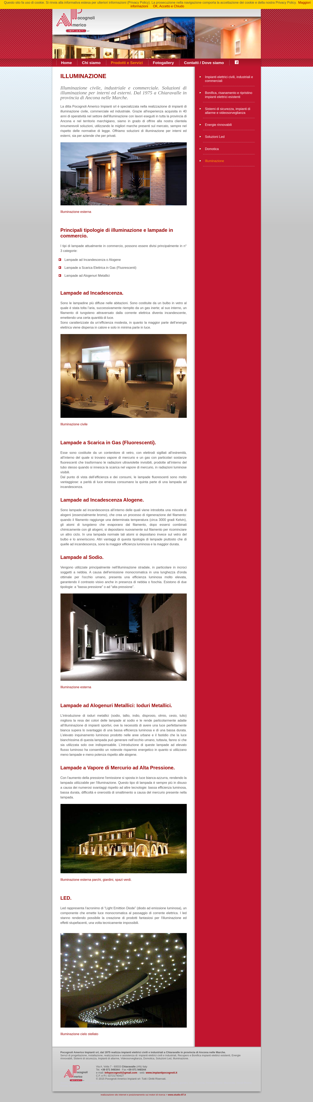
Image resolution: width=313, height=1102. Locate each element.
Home (66, 63)
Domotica (212, 149)
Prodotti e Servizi (127, 63)
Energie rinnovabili (218, 124)
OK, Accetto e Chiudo (168, 6)
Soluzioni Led (215, 136)
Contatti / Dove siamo (204, 63)
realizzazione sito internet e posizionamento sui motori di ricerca (133, 1094)
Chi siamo (91, 63)
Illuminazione (214, 161)
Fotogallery (163, 63)
